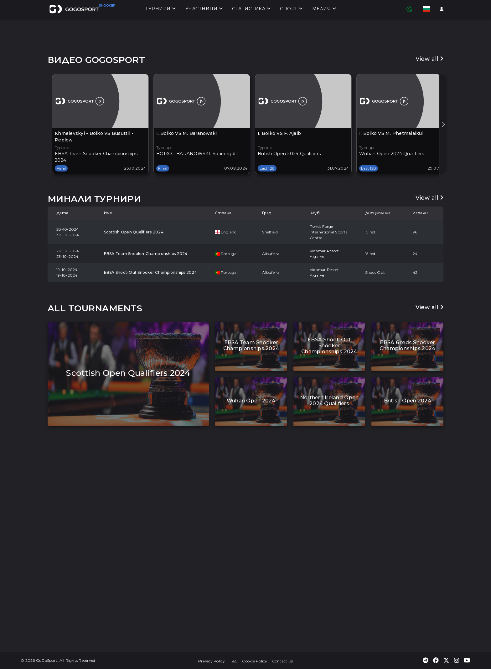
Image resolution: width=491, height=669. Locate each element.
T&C (234, 661)
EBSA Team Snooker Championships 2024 (146, 423)
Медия (324, 10)
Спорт (291, 10)
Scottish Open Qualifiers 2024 (133, 402)
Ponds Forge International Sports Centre (328, 402)
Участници (204, 10)
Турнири (160, 10)
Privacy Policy (211, 661)
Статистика (251, 10)
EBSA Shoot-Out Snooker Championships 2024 (150, 442)
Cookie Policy (254, 661)
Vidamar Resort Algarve (324, 424)
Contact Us (282, 661)
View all (430, 229)
